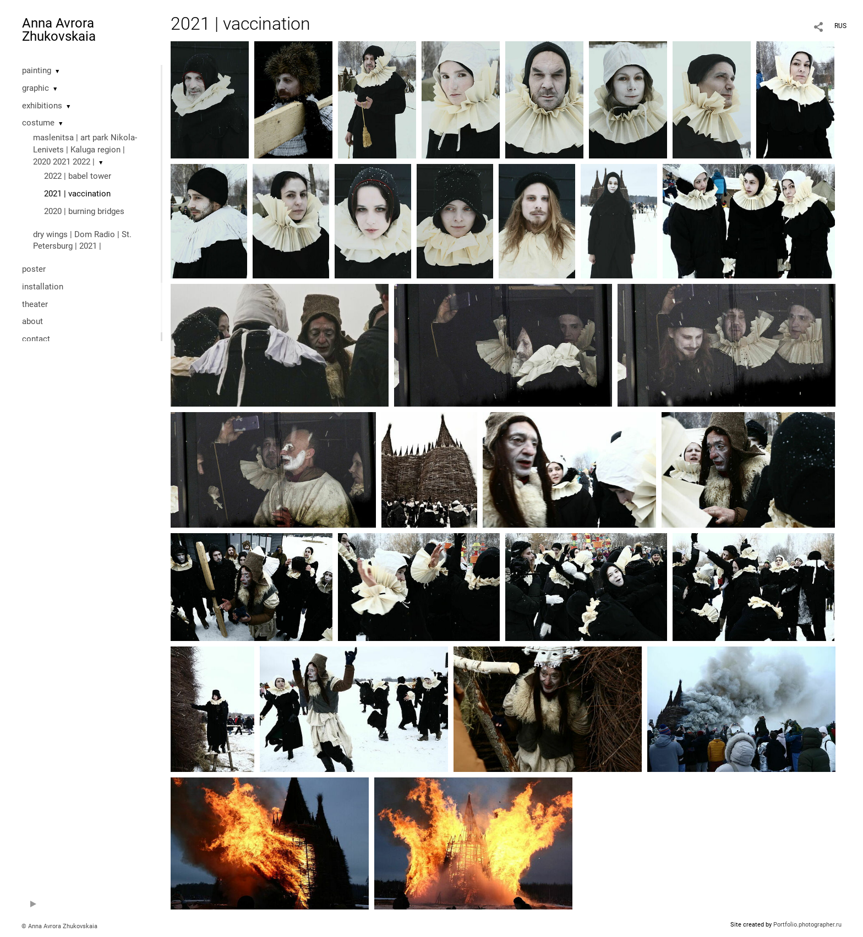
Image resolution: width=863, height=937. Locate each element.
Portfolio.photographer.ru (807, 924)
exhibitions (42, 106)
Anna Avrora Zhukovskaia (59, 29)
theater (35, 304)
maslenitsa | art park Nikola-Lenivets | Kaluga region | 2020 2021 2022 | (85, 150)
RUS (840, 26)
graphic (35, 88)
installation (42, 287)
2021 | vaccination (77, 194)
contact (36, 339)
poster (34, 269)
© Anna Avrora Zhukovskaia (59, 926)
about (32, 321)
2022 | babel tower (77, 176)
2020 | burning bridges (84, 211)
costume (38, 123)
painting (36, 70)
